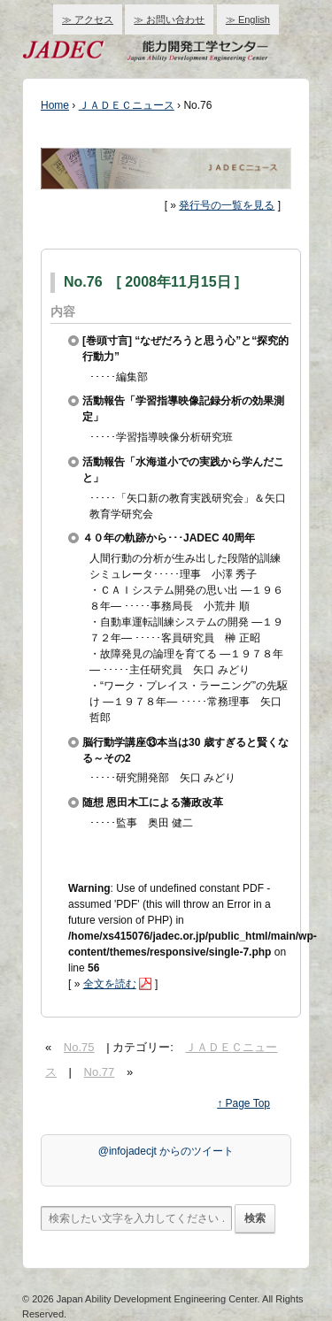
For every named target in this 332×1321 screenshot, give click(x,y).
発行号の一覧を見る (226, 205)
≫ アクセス (87, 19)
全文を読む (109, 984)
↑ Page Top (243, 1103)
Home (55, 105)
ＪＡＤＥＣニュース (126, 105)
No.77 (99, 1072)
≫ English (248, 19)
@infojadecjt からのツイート (166, 1151)
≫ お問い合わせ (169, 19)
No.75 (79, 1047)
